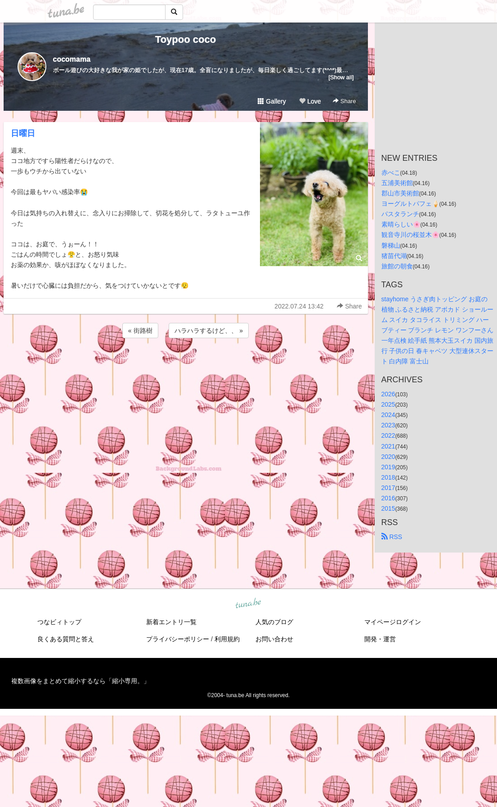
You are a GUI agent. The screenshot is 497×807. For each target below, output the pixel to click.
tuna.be (248, 604)
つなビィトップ (59, 622)
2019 (388, 467)
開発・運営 (380, 639)
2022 (388, 435)
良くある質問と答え (65, 639)
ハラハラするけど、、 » (209, 330)
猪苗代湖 (394, 255)
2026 (388, 394)
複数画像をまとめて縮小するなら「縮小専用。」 (80, 681)
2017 (388, 487)
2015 (388, 508)
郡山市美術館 (400, 193)
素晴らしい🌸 (401, 224)
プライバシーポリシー (177, 639)
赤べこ (390, 172)
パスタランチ (400, 214)
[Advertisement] (186, 364)
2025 (388, 404)
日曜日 (23, 133)
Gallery (272, 101)
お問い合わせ (274, 639)
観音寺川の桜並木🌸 (410, 234)
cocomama (72, 59)
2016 (388, 498)
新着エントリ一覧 (171, 622)
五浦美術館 (397, 182)
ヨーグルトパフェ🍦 (410, 203)
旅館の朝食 (397, 266)
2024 (388, 414)
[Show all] (341, 77)
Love (310, 101)
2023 (388, 425)
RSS (392, 536)
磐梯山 (390, 245)
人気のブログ (274, 622)
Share (344, 101)
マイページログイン (392, 622)
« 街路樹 (140, 330)
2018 (388, 477)
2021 (388, 446)
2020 (388, 456)
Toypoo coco (185, 39)
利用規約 (227, 639)
